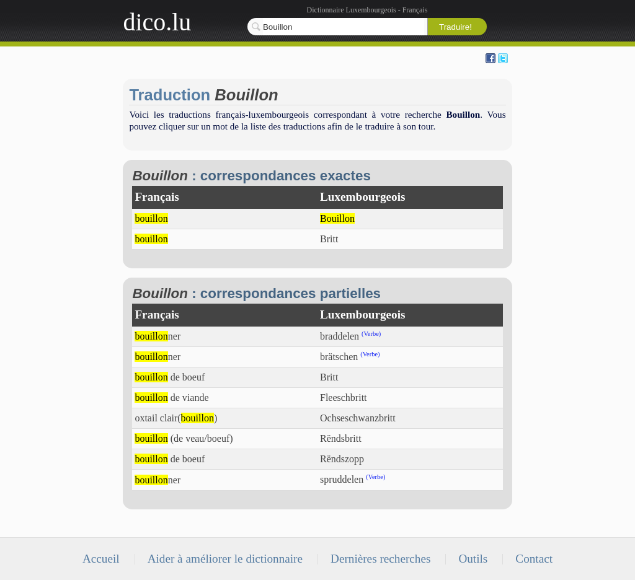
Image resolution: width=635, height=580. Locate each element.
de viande (171, 397)
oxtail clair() (176, 418)
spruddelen (341, 480)
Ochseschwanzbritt (358, 418)
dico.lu (157, 22)
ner (157, 336)
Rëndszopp (342, 459)
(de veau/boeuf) (184, 438)
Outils (472, 558)
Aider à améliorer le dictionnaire (225, 558)
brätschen (339, 356)
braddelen (339, 336)
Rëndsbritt (341, 438)
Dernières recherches (380, 558)
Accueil (101, 558)
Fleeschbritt (343, 397)
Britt (329, 239)
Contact (534, 558)
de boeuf (170, 377)
